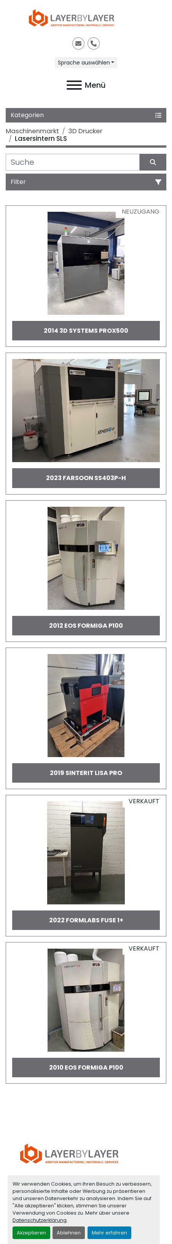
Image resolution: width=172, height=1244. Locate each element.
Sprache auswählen (84, 62)
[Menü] (74, 85)
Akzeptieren (31, 1232)
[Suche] (73, 162)
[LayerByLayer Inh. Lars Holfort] (86, 1153)
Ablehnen (69, 1232)
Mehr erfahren (109, 1232)
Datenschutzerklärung (40, 1220)
